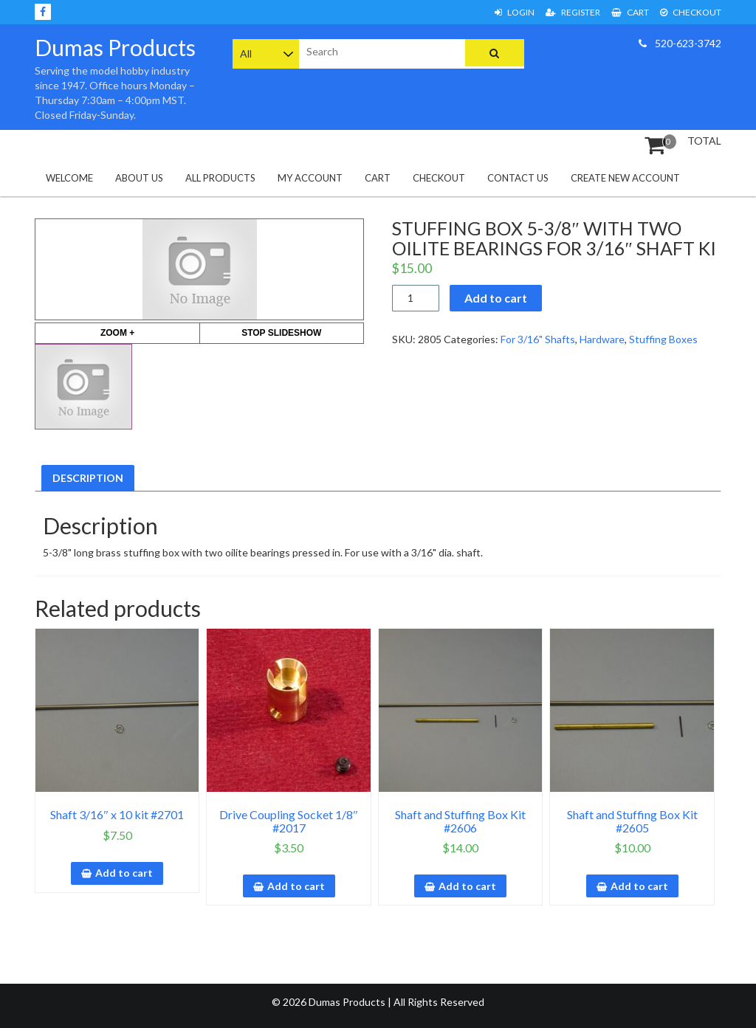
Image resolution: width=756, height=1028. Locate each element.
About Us (139, 178)
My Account (310, 178)
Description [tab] (87, 478)
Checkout (690, 12)
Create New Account (625, 178)
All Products (220, 178)
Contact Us (518, 178)
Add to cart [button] (124, 872)
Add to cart (495, 298)
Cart (630, 12)
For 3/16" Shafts (538, 339)
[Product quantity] (416, 298)
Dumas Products (115, 47)
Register (573, 12)
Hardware (602, 339)
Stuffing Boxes (663, 339)
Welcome (69, 178)
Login (515, 12)
